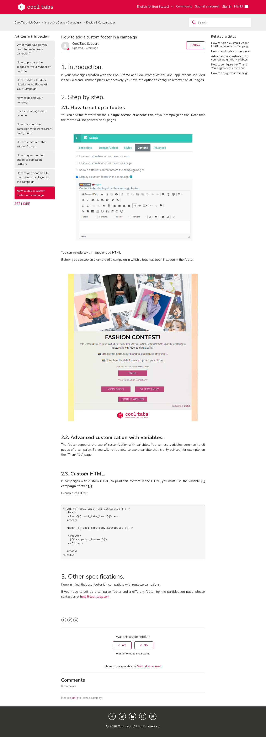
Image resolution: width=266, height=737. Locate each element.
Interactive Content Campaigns (63, 23)
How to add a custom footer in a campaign (31, 193)
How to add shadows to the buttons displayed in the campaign (33, 177)
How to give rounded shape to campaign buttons (30, 159)
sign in (74, 698)
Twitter (69, 620)
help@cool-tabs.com (95, 597)
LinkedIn (75, 620)
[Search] (220, 22)
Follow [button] (196, 45)
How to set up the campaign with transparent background (34, 128)
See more (22, 204)
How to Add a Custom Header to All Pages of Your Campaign (32, 84)
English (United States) (153, 7)
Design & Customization (101, 23)
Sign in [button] (227, 7)
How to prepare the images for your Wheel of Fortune (33, 66)
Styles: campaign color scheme (32, 113)
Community (184, 6)
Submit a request (207, 6)
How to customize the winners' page (31, 144)
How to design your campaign (30, 100)
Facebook (63, 620)
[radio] (122, 645)
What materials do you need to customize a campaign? (32, 49)
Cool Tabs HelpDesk (27, 23)
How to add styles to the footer (230, 51)
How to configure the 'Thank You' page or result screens (229, 66)
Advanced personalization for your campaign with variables (230, 58)
